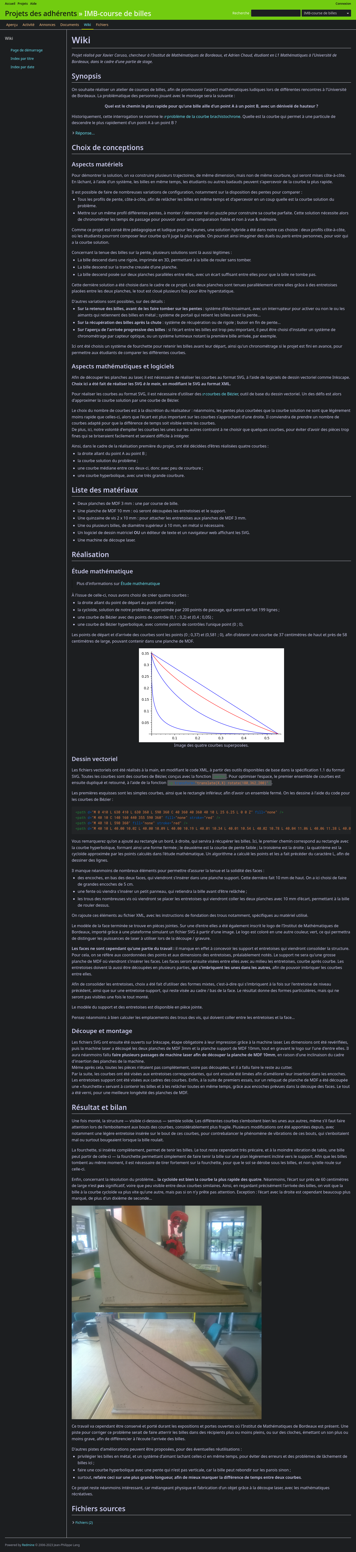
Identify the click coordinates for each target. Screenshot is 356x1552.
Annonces (47, 24)
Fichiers (102, 24)
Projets (23, 3)
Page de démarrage (27, 50)
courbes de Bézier (221, 394)
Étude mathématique (140, 583)
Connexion (343, 3)
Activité (28, 24)
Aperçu (12, 24)
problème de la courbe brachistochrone (203, 116)
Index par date (22, 67)
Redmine (28, 1545)
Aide (33, 3)
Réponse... (85, 133)
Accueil (10, 3)
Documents (69, 24)
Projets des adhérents (41, 13)
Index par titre (22, 58)
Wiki (87, 24)
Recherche (240, 13)
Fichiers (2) (84, 1522)
